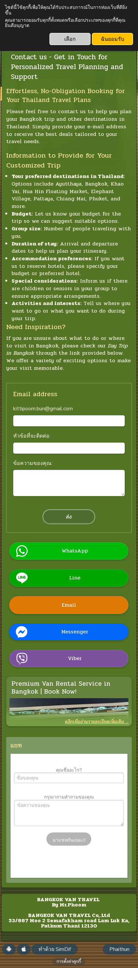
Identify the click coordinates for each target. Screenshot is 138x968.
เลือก (70, 39)
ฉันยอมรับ (112, 39)
